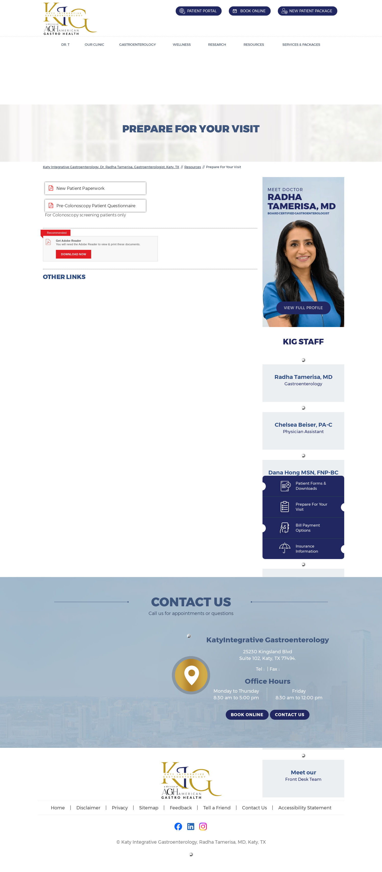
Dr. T (65, 44)
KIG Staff (303, 341)
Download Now (73, 254)
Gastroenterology (137, 44)
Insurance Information (307, 549)
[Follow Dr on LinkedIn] (191, 827)
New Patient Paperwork (80, 188)
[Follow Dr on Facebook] (178, 827)
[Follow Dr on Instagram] (203, 827)
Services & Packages (301, 44)
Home (58, 808)
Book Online (253, 11)
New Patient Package (310, 11)
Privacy (120, 808)
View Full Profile (303, 308)
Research (217, 44)
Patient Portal (202, 11)
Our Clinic (94, 44)
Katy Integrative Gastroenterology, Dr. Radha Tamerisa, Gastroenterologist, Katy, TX (111, 167)
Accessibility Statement (304, 808)
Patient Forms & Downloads (311, 486)
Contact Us (289, 714)
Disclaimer (88, 808)
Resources (254, 44)
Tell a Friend (217, 808)
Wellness (182, 44)
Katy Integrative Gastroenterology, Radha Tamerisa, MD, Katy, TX (193, 842)
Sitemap (148, 808)
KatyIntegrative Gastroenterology (267, 639)
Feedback (181, 808)
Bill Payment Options (308, 528)
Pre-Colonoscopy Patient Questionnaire (95, 205)
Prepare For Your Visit (311, 507)
